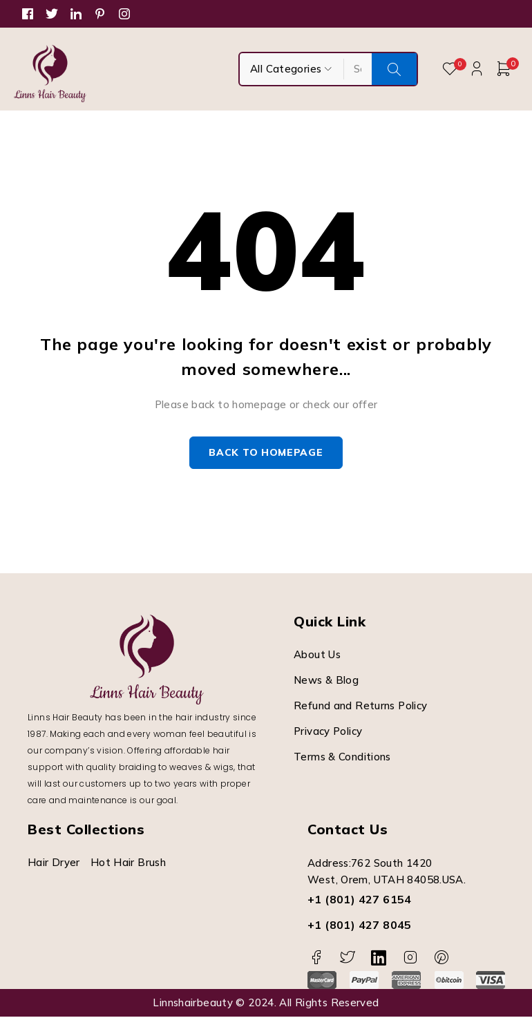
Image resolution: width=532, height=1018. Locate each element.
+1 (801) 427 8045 (359, 926)
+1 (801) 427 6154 (359, 900)
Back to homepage (266, 454)
